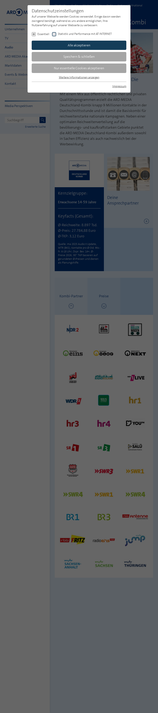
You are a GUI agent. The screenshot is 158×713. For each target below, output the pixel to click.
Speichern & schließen (79, 56)
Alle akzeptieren (79, 45)
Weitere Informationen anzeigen (79, 77)
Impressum (119, 86)
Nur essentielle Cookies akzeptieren (79, 68)
